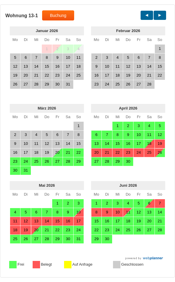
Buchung (58, 15)
